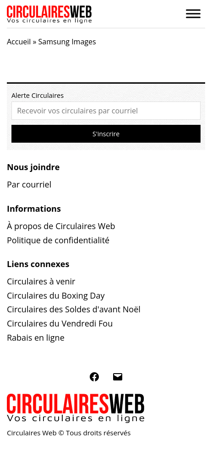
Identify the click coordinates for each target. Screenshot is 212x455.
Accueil (19, 42)
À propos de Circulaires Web (61, 225)
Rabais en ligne (36, 337)
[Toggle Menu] (193, 13)
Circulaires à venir (41, 281)
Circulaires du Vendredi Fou (60, 323)
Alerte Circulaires (37, 95)
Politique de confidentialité (58, 240)
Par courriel (29, 184)
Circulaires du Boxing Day (55, 295)
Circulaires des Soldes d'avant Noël (74, 309)
